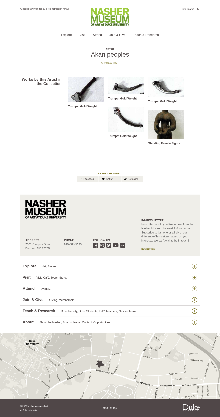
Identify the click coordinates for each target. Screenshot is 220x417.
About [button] (110, 322)
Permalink (131, 178)
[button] (191, 9)
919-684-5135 (73, 244)
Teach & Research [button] (146, 35)
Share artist (110, 62)
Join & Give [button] (118, 35)
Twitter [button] (107, 178)
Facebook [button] (86, 178)
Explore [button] (66, 35)
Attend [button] (97, 35)
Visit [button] (82, 35)
